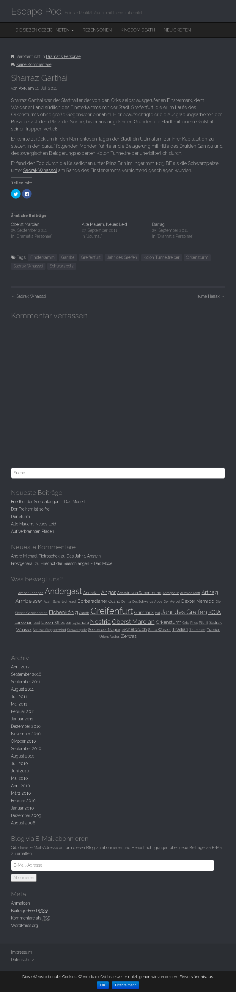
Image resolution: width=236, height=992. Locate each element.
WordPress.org (24, 925)
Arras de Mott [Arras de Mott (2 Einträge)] (190, 593)
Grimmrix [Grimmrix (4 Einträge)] (144, 612)
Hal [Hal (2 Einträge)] (157, 613)
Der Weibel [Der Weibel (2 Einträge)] (171, 601)
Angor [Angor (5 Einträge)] (108, 592)
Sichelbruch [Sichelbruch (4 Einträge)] (134, 629)
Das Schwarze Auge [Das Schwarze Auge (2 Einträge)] (147, 601)
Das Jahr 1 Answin (84, 556)
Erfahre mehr (125, 985)
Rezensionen (97, 30)
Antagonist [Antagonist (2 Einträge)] (171, 593)
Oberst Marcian (25, 224)
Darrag (158, 224)
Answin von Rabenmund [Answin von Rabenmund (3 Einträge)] (139, 592)
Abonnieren (23, 877)
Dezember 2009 (26, 815)
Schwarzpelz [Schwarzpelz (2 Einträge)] (77, 630)
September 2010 (26, 748)
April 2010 (20, 785)
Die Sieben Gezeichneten (44, 30)
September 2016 (26, 674)
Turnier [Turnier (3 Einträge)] (213, 629)
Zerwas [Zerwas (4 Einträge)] (129, 636)
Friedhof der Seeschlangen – (48, 501)
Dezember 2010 (26, 726)
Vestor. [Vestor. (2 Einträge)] (114, 636)
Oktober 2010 (23, 741)
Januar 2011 (22, 719)
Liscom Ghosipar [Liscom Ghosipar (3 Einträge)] (56, 622)
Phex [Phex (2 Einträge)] (194, 622)
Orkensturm (197, 257)
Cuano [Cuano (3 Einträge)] (114, 601)
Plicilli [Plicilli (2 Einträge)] (203, 622)
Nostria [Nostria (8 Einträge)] (100, 621)
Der (20, 516)
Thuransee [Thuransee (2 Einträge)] (197, 630)
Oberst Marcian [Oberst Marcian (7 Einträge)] (133, 621)
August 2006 (23, 823)
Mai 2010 (19, 778)
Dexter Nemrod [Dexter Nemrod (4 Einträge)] (197, 601)
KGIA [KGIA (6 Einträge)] (214, 612)
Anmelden (20, 903)
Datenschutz (22, 959)
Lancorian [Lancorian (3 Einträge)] (23, 622)
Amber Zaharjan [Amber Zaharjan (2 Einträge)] (30, 593)
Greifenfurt (90, 257)
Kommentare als (30, 918)
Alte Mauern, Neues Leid (104, 224)
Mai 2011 (19, 704)
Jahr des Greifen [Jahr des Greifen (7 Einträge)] (184, 611)
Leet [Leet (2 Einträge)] (37, 622)
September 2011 (25, 681)
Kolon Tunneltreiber (162, 257)
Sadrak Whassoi (40, 170)
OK (102, 985)
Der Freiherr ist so (30, 509)
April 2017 (20, 667)
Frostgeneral (22, 563)
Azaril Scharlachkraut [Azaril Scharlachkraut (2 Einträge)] (60, 601)
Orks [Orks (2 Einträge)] (185, 622)
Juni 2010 (20, 771)
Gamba (68, 257)
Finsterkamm (42, 257)
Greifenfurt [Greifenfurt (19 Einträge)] (111, 611)
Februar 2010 (23, 800)
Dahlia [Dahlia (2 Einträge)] (126, 601)
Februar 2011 (23, 711)
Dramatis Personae (63, 56)
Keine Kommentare (33, 64)
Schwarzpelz (62, 266)
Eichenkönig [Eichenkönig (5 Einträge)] (63, 612)
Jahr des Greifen (122, 257)
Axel (23, 88)
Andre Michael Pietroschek (35, 556)
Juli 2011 (19, 696)
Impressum (21, 952)
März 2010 (21, 793)
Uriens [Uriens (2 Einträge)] (104, 636)
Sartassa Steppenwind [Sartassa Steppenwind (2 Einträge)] (49, 630)
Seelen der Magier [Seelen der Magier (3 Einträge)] (104, 629)
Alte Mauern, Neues (33, 524)
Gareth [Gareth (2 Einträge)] (84, 613)
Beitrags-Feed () (29, 910)
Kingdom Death (138, 30)
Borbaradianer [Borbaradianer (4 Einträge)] (92, 601)
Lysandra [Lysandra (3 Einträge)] (81, 622)
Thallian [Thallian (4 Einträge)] (180, 629)
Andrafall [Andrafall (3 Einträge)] (91, 592)
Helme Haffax (210, 296)
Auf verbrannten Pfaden (32, 531)
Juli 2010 (19, 763)
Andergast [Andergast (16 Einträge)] (63, 591)
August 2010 (22, 756)
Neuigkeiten (177, 30)
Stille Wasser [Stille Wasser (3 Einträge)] (159, 629)
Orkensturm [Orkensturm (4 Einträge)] (168, 622)
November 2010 (26, 733)
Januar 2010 (22, 808)
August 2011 (22, 689)
